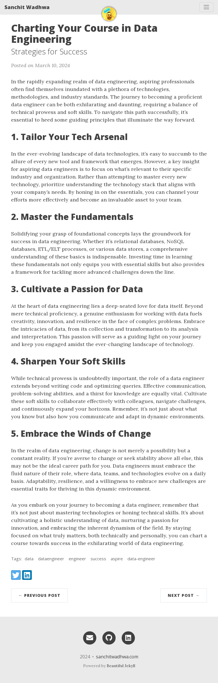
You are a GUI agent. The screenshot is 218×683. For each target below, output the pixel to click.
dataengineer (51, 558)
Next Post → (184, 595)
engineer (77, 558)
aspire (117, 558)
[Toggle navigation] (206, 7)
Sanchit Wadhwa (27, 7)
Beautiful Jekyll (121, 665)
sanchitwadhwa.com (117, 657)
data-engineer (141, 558)
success (98, 558)
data (29, 558)
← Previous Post (39, 595)
